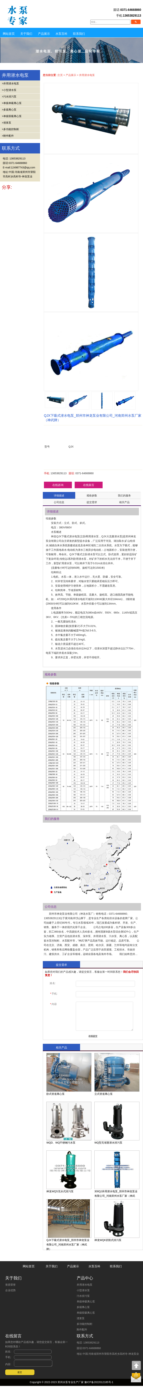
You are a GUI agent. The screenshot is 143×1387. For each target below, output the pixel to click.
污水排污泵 (83, 1295)
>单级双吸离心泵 (12, 116)
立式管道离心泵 (116, 1074)
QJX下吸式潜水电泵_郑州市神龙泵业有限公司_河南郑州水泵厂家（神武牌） (68, 1225)
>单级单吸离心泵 (12, 103)
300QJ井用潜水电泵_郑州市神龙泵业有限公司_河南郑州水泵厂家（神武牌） (116, 1176)
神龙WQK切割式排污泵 (116, 1220)
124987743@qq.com (23, 167)
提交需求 (92, 502)
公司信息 (59, 502)
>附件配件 (8, 135)
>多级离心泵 (9, 109)
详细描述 (59, 495)
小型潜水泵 (83, 1290)
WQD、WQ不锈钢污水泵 (68, 1123)
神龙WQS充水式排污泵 (68, 1171)
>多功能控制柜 (10, 129)
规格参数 (92, 495)
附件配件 (82, 1329)
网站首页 (9, 33)
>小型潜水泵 (9, 89)
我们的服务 (124, 495)
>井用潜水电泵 (10, 83)
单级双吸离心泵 (86, 1312)
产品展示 (44, 33)
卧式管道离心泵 (68, 1074)
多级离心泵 (83, 1307)
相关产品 (124, 502)
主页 (60, 75)
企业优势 (10, 1290)
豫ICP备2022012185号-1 (98, 1383)
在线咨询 (57, 485)
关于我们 (26, 33)
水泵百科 (61, 33)
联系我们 (79, 33)
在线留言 (88, 485)
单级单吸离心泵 (86, 1301)
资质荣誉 (10, 1284)
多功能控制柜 (84, 1323)
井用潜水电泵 (87, 75)
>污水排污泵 (9, 96)
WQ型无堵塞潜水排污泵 (116, 1123)
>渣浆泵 (6, 122)
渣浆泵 (81, 1318)
